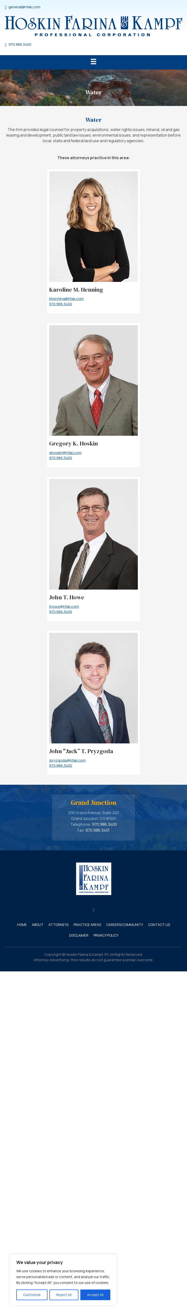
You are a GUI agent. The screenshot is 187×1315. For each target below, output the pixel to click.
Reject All (64, 1294)
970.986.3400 (20, 44)
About (37, 924)
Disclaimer (78, 935)
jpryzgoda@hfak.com (67, 760)
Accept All (95, 1294)
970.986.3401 (97, 830)
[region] (63, 1279)
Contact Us (159, 924)
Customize (32, 1294)
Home (22, 924)
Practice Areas (87, 924)
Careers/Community (124, 924)
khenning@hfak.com (66, 298)
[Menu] (93, 62)
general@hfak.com (24, 6)
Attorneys (58, 924)
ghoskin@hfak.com (65, 452)
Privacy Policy (106, 935)
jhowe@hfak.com (64, 606)
